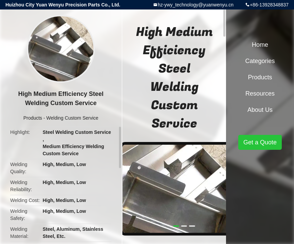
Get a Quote (260, 142)
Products (32, 118)
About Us (260, 109)
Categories (260, 61)
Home (260, 44)
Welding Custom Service (72, 118)
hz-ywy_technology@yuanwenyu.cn (196, 4)
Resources (260, 93)
